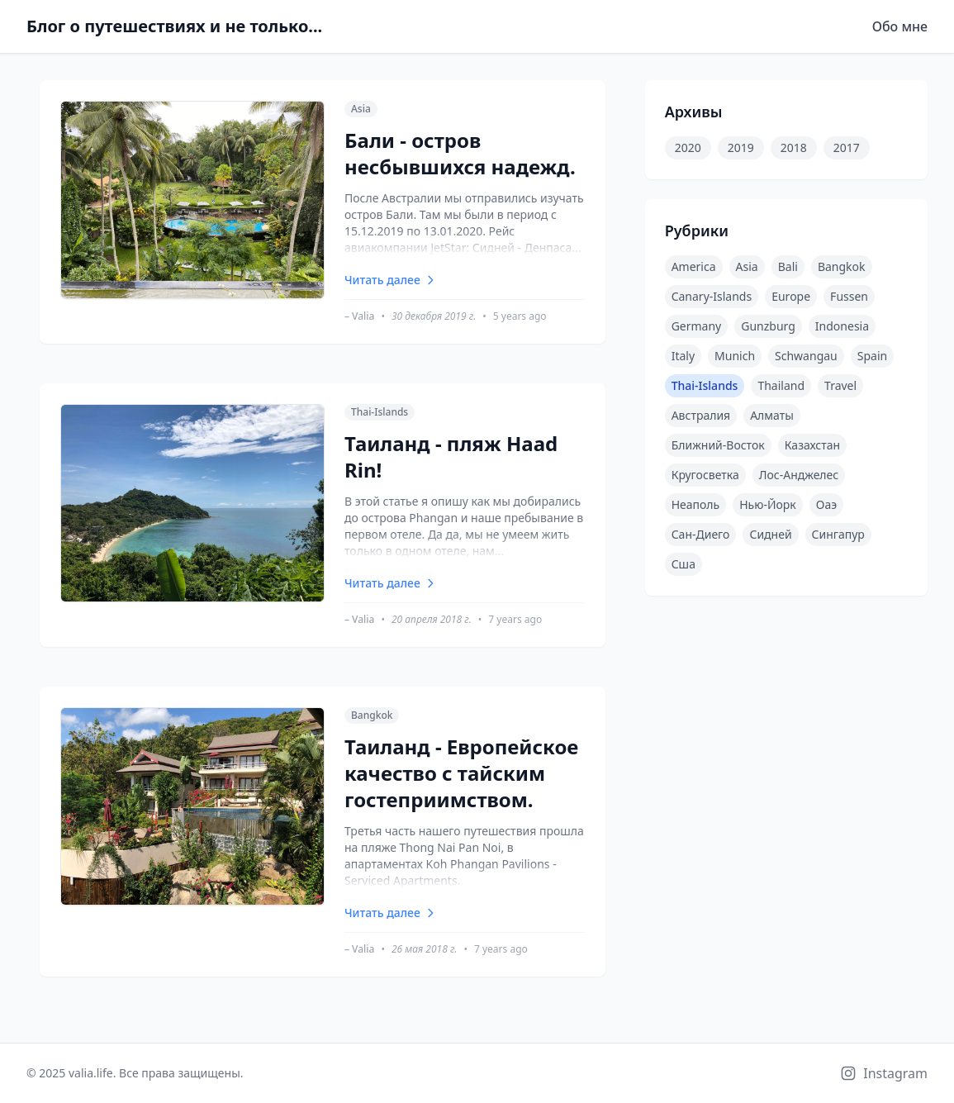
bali (788, 266)
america (694, 266)
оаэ (826, 504)
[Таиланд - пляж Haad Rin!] (322, 515)
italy (683, 356)
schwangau (806, 356)
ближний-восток (718, 445)
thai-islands (705, 385)
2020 (688, 147)
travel (840, 385)
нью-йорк (767, 504)
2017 (846, 147)
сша (683, 564)
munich (734, 356)
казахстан (812, 445)
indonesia (842, 326)
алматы (772, 415)
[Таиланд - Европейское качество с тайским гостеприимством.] (322, 832)
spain (872, 356)
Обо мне (900, 26)
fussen (849, 296)
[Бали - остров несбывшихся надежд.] (322, 212)
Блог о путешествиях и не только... (174, 26)
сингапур (838, 534)
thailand (780, 385)
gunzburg (768, 326)
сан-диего (701, 534)
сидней (770, 534)
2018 (794, 147)
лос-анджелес (798, 475)
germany (697, 326)
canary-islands (712, 296)
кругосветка (705, 475)
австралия (701, 415)
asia (747, 266)
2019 (741, 147)
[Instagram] (884, 1073)
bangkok (842, 266)
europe (790, 296)
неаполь (696, 504)
